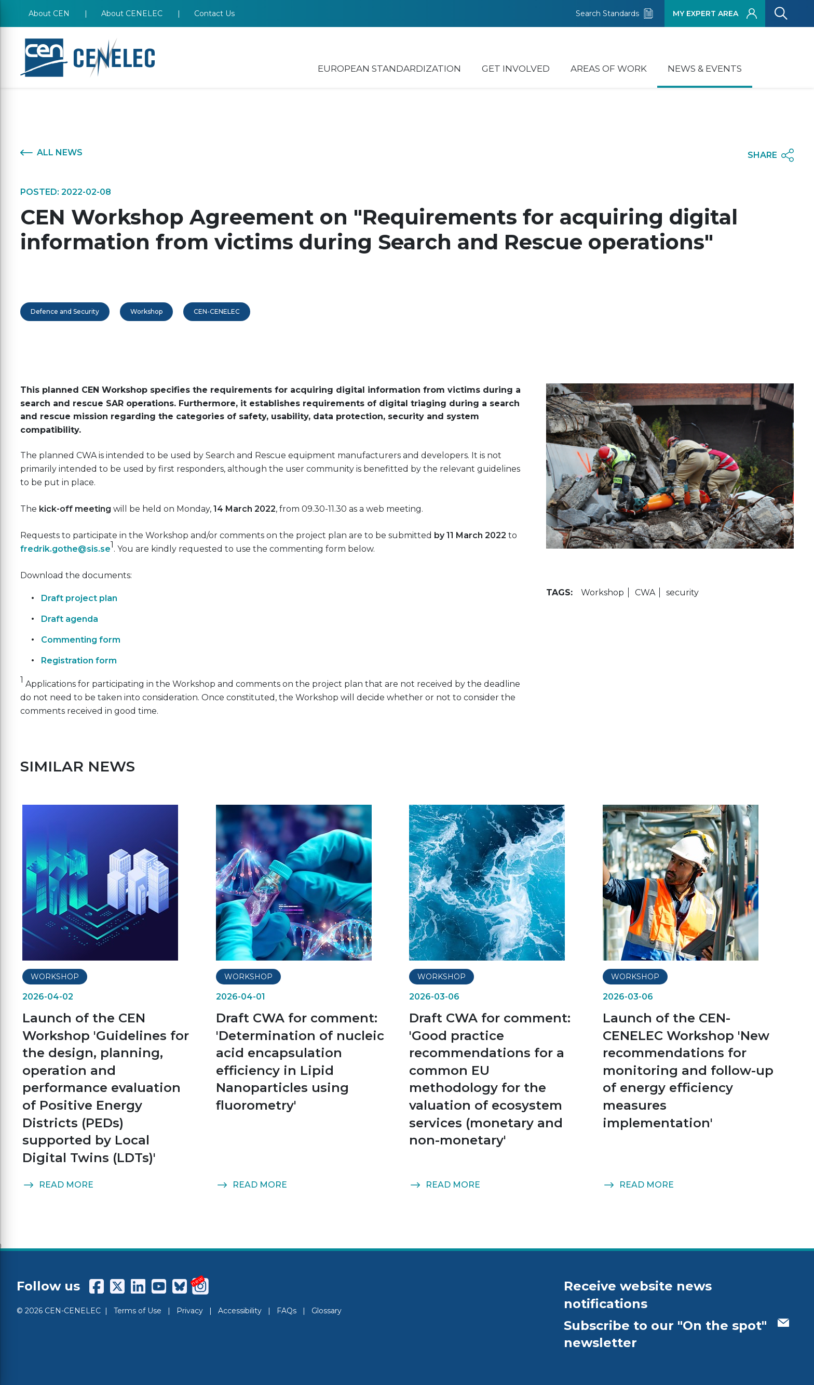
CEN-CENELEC (217, 311)
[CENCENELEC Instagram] (200, 1286)
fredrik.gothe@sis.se (65, 549)
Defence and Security (65, 311)
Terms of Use (137, 1310)
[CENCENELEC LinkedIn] (138, 1286)
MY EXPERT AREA (715, 13)
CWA (645, 592)
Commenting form (80, 640)
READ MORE (57, 1185)
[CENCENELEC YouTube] (159, 1286)
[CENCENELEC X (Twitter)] (117, 1286)
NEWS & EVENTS (705, 68)
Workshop (146, 311)
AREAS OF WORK (609, 68)
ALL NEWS (51, 153)
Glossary (326, 1310)
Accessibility (240, 1310)
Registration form (79, 660)
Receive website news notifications (638, 1295)
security (682, 592)
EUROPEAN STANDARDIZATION (389, 68)
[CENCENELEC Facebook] (96, 1286)
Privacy (190, 1310)
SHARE (771, 155)
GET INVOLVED (516, 68)
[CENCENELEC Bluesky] (179, 1286)
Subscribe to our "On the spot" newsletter (676, 1334)
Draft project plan (79, 598)
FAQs (286, 1310)
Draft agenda (69, 619)
